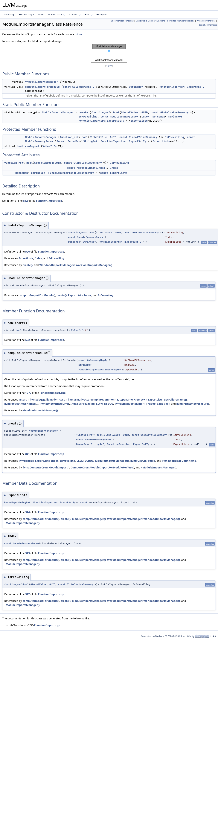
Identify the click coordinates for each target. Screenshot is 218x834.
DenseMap (159, 116)
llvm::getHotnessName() (20, 403)
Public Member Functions (122, 20)
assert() (23, 399)
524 (27, 512)
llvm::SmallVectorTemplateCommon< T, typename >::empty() (107, 399)
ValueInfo (49, 146)
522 (27, 594)
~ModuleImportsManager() (40, 410)
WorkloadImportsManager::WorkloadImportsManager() (75, 265)
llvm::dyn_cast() (56, 399)
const (67, 86)
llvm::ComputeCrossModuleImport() (45, 467)
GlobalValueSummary (174, 112)
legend (109, 66)
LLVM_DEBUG (104, 403)
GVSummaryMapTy (83, 86)
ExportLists (139, 120)
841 (27, 454)
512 (25, 200)
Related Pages (26, 14)
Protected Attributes (205, 20)
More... (79, 34)
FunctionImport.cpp (49, 200)
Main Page (9, 14)
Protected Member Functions (180, 20)
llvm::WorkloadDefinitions (179, 460)
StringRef (136, 86)
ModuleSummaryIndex (124, 116)
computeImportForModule (42, 86)
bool (116, 112)
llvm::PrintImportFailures (192, 403)
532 (27, 340)
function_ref (100, 112)
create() (27, 265)
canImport (32, 146)
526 (27, 251)
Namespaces (56, 14)
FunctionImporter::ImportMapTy (181, 86)
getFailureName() (175, 399)
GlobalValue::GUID (134, 112)
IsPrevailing (88, 116)
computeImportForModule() (37, 295)
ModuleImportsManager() (112, 460)
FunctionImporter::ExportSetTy (101, 120)
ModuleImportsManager (58, 112)
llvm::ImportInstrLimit (54, 403)
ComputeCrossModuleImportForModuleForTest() (102, 467)
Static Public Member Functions (150, 20)
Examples (101, 14)
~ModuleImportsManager (41, 81)
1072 (28, 393)
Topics (41, 14)
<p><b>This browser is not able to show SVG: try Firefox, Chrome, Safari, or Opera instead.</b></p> (109, 53)
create (83, 112)
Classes (75, 14)
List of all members (208, 25)
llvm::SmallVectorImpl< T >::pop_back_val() (142, 403)
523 (27, 553)
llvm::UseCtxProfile (142, 460)
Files (88, 14)
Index (145, 116)
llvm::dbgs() (37, 399)
